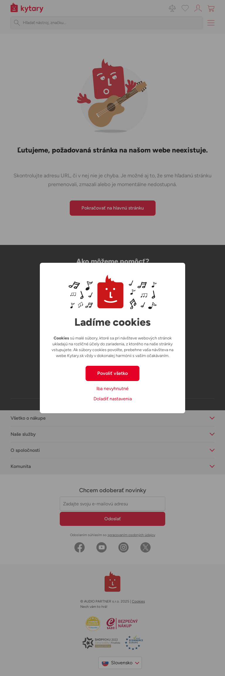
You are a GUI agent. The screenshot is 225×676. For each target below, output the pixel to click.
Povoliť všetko (112, 373)
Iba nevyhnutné (112, 388)
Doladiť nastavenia (112, 399)
